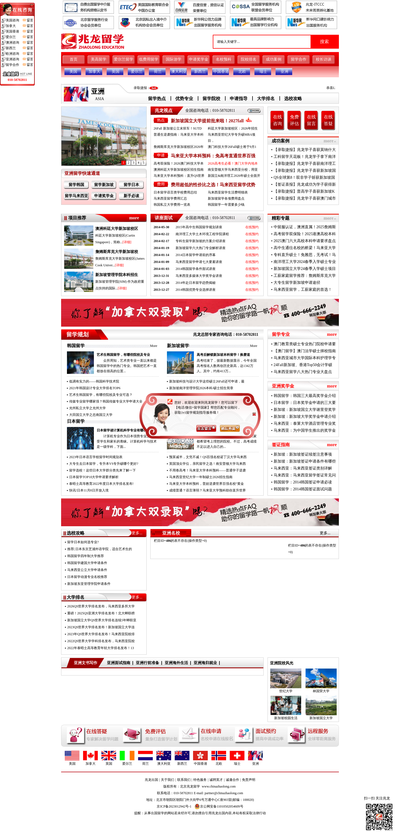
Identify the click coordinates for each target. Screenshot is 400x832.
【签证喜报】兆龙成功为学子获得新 (305, 184)
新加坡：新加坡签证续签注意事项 (303, 454)
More (153, 346)
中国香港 (221, 71)
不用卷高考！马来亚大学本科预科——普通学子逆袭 (207, 470)
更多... (137, 533)
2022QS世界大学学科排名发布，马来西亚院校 (101, 641)
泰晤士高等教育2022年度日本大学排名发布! (101, 484)
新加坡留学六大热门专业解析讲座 (201, 248)
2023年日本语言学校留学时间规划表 (95, 457)
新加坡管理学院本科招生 (116, 275)
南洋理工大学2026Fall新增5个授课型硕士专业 (202, 408)
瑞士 (263, 71)
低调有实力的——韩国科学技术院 (94, 381)
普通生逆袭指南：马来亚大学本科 (179, 134)
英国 (115, 71)
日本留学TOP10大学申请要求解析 (94, 477)
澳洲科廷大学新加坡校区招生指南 (179, 170)
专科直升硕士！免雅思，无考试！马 (305, 255)
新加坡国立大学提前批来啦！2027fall (207, 120)
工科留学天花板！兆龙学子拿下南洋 (305, 157)
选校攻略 (293, 98)
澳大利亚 (179, 71)
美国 (73, 71)
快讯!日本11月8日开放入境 (89, 490)
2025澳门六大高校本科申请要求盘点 (305, 241)
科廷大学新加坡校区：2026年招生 (233, 128)
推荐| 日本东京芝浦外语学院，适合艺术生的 (99, 549)
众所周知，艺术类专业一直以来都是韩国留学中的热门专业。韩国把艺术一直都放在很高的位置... (127, 366)
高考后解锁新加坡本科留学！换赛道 (223, 355)
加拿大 (94, 71)
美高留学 (98, 59)
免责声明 (248, 780)
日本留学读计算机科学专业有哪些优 (123, 430)
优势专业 (184, 98)
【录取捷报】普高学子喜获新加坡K (304, 191)
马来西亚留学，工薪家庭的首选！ (303, 289)
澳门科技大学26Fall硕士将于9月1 (232, 147)
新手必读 (131, 196)
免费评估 (294, 120)
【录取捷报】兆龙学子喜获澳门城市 (305, 198)
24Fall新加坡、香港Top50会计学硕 (303, 365)
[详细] (126, 242)
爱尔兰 (136, 71)
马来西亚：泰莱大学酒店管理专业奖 (305, 423)
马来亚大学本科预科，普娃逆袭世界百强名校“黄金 (206, 484)
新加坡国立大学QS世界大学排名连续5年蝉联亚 (101, 620)
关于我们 (167, 780)
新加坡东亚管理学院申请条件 (89, 584)
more (328, 140)
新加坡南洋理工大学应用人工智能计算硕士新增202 (206, 401)
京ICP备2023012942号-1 (174, 806)
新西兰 (200, 71)
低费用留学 (148, 59)
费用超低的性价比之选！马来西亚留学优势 (213, 184)
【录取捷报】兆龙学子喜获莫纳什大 (305, 150)
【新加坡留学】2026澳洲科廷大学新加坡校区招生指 (207, 395)
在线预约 (252, 227)
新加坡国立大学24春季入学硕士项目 (305, 269)
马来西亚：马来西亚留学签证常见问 (305, 475)
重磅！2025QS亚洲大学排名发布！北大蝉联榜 (101, 613)
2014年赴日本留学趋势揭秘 (196, 283)
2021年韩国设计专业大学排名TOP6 (94, 388)
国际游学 (173, 59)
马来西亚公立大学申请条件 (87, 570)
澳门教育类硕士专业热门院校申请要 (305, 344)
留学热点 (157, 98)
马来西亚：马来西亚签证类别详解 (303, 468)
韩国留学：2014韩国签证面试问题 (303, 489)
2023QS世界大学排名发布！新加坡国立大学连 (101, 627)
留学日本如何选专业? (83, 542)
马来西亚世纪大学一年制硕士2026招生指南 (200, 477)
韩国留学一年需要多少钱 (226, 205)
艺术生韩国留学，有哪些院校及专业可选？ (100, 395)
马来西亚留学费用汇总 (170, 198)
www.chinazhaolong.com (219, 786)
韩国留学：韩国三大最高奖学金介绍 (305, 396)
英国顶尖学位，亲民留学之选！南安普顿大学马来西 (207, 464)
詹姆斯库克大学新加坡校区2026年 (179, 147)
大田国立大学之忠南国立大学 (90, 415)
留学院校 (211, 98)
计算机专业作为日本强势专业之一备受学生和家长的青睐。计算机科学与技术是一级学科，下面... (127, 441)
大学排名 (266, 98)
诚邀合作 (232, 780)
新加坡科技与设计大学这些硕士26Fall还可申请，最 (206, 381)
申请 (161, 155)
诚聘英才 (216, 780)
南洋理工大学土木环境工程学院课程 (202, 234)
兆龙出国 (151, 780)
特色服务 (200, 780)
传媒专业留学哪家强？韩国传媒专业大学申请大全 (105, 401)
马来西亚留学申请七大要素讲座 (199, 262)
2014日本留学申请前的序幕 (196, 255)
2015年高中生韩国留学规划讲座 (199, 227)
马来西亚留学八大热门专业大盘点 (303, 372)
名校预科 (223, 59)
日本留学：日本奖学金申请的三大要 (305, 403)
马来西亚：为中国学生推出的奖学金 (305, 430)
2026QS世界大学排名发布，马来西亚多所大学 (101, 606)
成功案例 (273, 59)
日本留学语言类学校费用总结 (175, 192)
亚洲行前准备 (147, 663)
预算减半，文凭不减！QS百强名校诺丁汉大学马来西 (208, 457)
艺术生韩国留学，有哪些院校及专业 (123, 355)
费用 (161, 184)
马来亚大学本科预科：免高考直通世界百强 (213, 155)
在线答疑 (328, 120)
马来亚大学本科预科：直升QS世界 (179, 176)
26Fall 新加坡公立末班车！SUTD (178, 128)
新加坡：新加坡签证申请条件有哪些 (305, 461)
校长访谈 (323, 59)
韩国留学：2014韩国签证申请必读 (303, 482)
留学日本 (131, 185)
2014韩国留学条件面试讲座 (196, 269)
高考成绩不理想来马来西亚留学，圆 (223, 430)
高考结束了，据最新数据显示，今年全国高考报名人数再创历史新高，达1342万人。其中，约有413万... (227, 366)
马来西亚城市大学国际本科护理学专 (305, 358)
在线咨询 (277, 120)
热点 (161, 120)
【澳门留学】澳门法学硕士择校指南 (305, 351)
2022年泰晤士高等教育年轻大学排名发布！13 (100, 648)
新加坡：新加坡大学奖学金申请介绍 (305, 416)
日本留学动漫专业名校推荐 (87, 577)
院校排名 (248, 59)
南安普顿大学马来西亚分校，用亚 (233, 170)
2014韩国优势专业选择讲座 (196, 290)
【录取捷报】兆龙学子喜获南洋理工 (305, 164)
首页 (74, 59)
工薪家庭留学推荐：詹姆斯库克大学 (305, 276)
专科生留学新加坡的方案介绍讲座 (201, 241)
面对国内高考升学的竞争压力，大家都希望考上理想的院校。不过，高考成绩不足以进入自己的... (227, 441)
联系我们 (184, 780)
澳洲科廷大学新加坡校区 (116, 229)
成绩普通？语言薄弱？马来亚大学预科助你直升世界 (207, 490)
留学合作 (298, 59)
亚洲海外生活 (176, 663)
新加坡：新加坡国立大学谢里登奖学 (305, 410)
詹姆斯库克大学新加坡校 (116, 252)
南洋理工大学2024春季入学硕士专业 (305, 262)
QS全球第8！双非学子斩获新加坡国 (304, 177)
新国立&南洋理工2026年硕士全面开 (234, 176)
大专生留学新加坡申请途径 (297, 282)
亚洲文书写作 (85, 663)
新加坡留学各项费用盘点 (226, 198)
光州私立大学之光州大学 (87, 408)
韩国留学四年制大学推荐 (85, 556)
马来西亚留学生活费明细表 (228, 192)
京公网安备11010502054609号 (218, 806)
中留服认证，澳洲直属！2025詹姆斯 (305, 227)
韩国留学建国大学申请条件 (87, 563)
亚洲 (284, 71)
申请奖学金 (198, 59)
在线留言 (311, 120)
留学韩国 (76, 185)
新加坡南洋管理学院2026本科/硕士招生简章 (201, 388)
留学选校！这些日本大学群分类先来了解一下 (102, 470)
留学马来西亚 (76, 196)
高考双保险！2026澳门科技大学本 (179, 163)
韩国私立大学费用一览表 (172, 205)
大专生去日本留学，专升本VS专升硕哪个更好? (103, 464)
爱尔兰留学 (123, 59)
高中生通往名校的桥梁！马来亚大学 (305, 248)
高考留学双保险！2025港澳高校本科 (305, 234)
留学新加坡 (104, 185)
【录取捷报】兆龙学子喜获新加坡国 (305, 170)
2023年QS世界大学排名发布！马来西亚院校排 (101, 634)
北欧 (242, 71)
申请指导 (239, 98)
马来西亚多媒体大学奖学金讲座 (199, 276)
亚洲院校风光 (281, 663)
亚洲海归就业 (205, 663)
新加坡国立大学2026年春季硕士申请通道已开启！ (205, 415)
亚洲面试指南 (118, 663)
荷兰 (158, 71)
